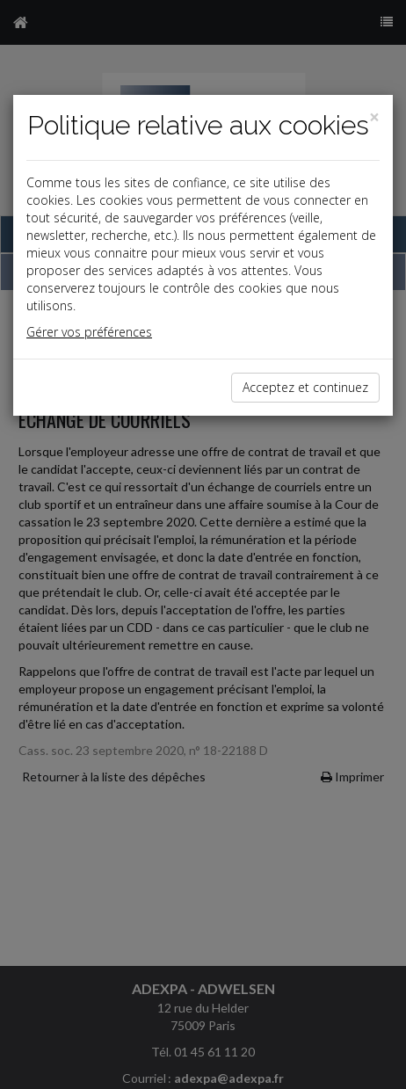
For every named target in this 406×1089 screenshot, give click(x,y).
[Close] (374, 117)
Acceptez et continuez (305, 387)
